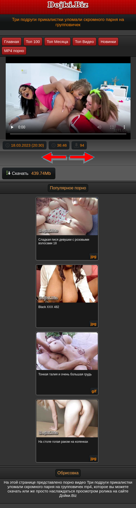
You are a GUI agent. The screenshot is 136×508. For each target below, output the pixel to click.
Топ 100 (33, 41)
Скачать (29, 173)
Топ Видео (84, 41)
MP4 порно (14, 50)
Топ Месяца (57, 41)
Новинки (108, 41)
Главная (11, 41)
